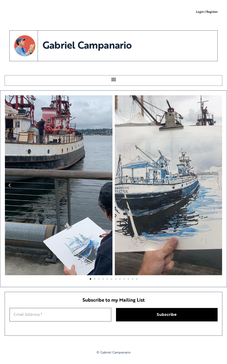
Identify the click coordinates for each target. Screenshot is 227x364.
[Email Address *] (60, 314)
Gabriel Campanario (87, 45)
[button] (113, 79)
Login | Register (207, 11)
